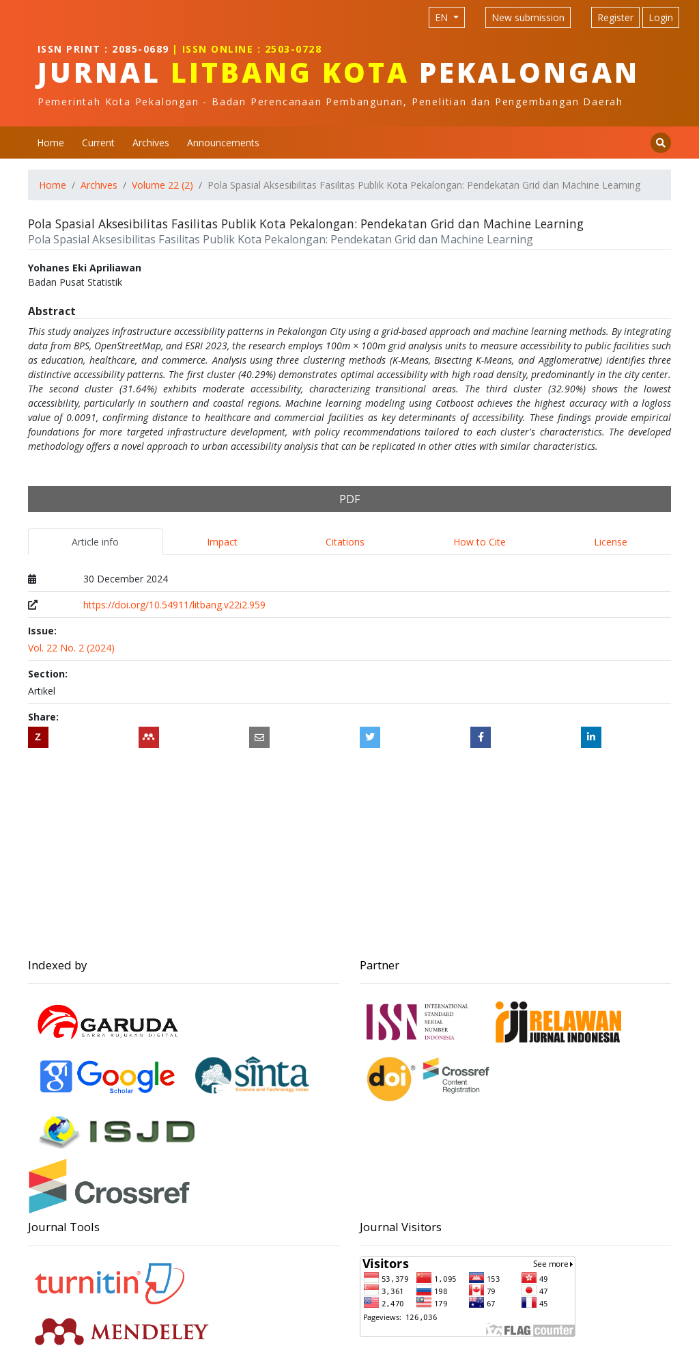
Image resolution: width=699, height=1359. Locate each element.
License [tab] (610, 541)
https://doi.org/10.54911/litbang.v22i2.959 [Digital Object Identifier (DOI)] (174, 604)
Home (50, 142)
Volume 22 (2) (162, 184)
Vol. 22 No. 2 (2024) (71, 647)
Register (615, 17)
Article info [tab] (95, 541)
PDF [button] (349, 499)
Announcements (223, 142)
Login (660, 17)
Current (98, 142)
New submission (528, 17)
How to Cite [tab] (479, 541)
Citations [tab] (345, 541)
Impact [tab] (222, 541)
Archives (150, 142)
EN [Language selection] (443, 17)
